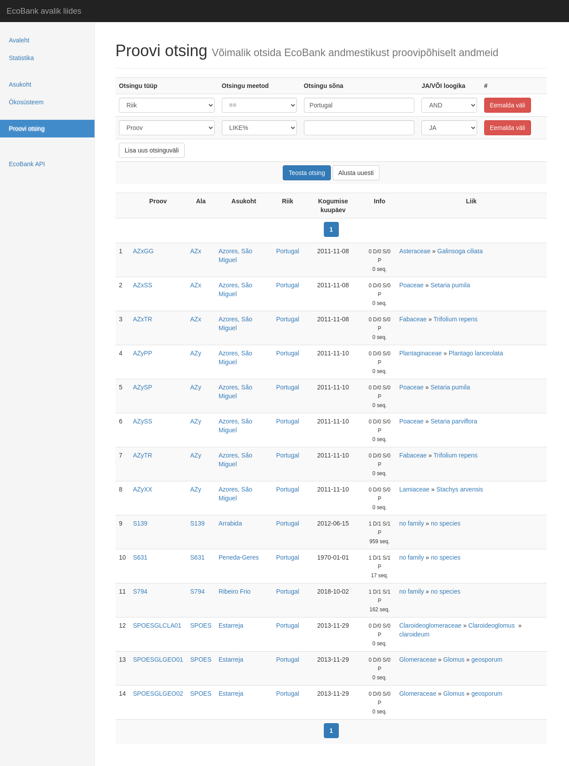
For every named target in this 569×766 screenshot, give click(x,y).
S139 (140, 523)
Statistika (21, 57)
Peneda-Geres (239, 557)
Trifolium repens (455, 319)
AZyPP (142, 353)
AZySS (142, 421)
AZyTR (142, 455)
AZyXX (142, 489)
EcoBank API (27, 164)
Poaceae (411, 285)
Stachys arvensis (459, 489)
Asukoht (20, 84)
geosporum (486, 659)
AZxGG (143, 251)
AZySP (142, 387)
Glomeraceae (417, 659)
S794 (140, 591)
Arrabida (230, 523)
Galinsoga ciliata (460, 251)
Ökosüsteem (26, 102)
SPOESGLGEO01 (158, 659)
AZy (195, 353)
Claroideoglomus (492, 625)
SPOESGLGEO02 (158, 693)
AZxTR (142, 319)
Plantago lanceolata (476, 353)
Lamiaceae (414, 489)
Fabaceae (413, 319)
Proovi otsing (27, 128)
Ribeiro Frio (234, 591)
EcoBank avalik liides (44, 11)
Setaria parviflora (453, 421)
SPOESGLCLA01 (157, 625)
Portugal (287, 251)
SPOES (201, 625)
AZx (195, 251)
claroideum (414, 634)
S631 (140, 557)
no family (411, 523)
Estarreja (231, 625)
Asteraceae (415, 251)
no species (445, 523)
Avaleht (19, 40)
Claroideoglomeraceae (430, 625)
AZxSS (142, 285)
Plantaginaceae (420, 353)
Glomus (453, 659)
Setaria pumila (450, 285)
